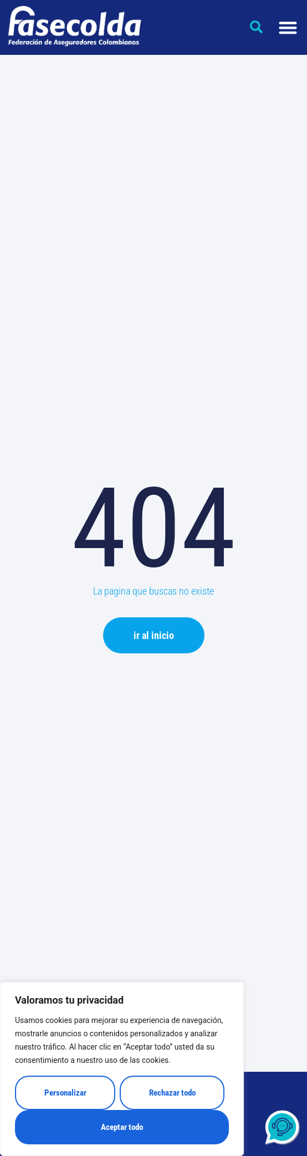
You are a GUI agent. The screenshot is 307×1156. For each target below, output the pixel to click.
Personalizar (65, 1093)
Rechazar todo (172, 1093)
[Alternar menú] (288, 27)
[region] (122, 1069)
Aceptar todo (122, 1127)
